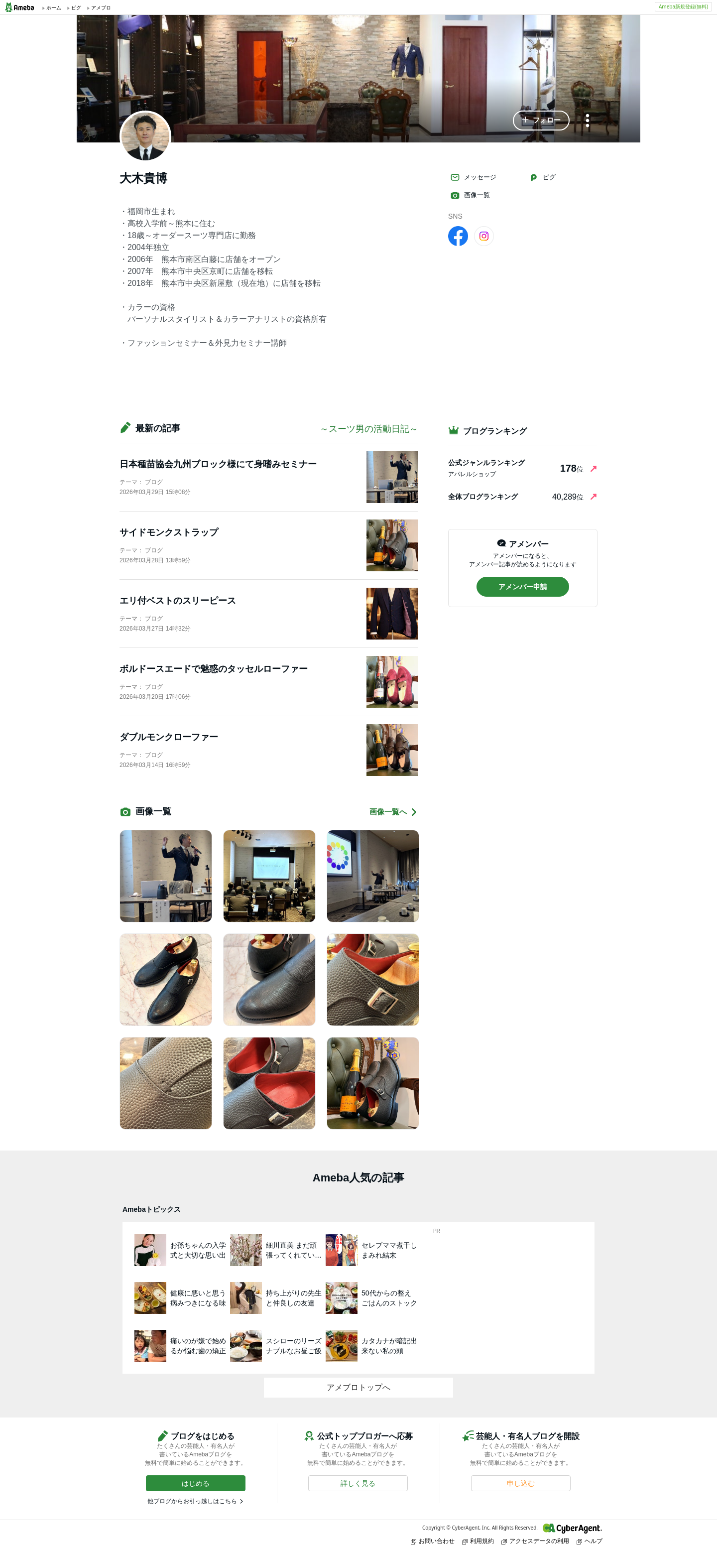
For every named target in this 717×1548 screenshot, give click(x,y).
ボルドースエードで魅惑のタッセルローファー (214, 669)
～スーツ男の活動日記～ (369, 429)
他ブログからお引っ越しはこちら (192, 1501)
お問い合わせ (433, 1541)
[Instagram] (484, 236)
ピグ (542, 177)
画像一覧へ (393, 812)
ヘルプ (589, 1541)
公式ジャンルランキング (486, 463)
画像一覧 (470, 195)
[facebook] (458, 236)
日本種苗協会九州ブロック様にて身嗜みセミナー (218, 464)
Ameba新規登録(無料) (683, 6)
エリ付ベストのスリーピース (178, 601)
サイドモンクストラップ (169, 532)
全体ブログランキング (483, 497)
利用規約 (478, 1541)
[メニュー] (588, 121)
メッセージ (473, 177)
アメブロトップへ (358, 1387)
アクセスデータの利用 (535, 1541)
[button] (541, 120)
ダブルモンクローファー (169, 737)
